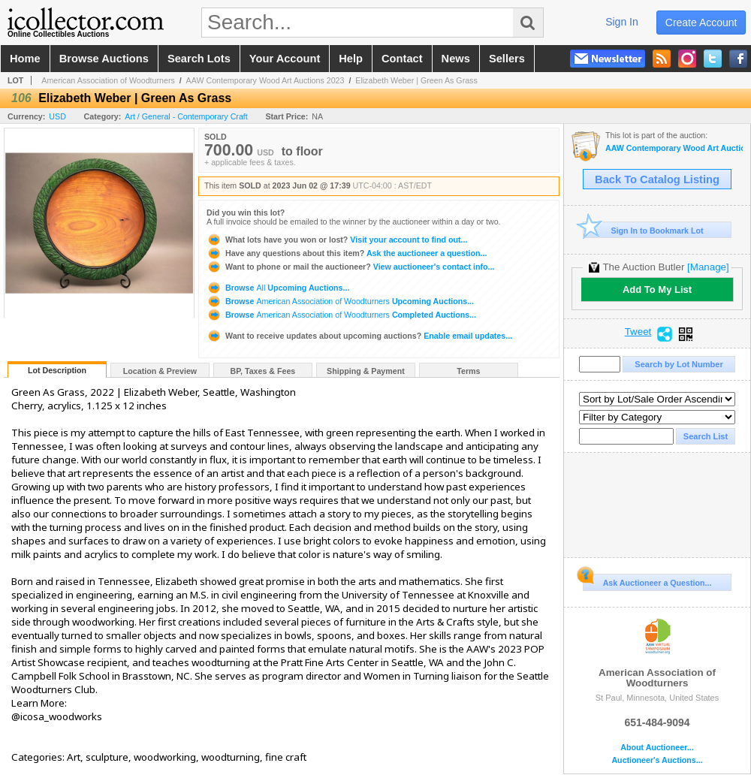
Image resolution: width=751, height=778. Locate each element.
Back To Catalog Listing (657, 179)
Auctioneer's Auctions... (656, 760)
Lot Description (57, 370)
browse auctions (104, 59)
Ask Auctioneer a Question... (647, 580)
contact (402, 59)
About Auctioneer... (656, 747)
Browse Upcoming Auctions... (278, 287)
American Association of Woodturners (108, 80)
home (25, 59)
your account (284, 59)
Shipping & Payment (366, 370)
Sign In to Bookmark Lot (643, 230)
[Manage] (707, 267)
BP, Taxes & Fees (263, 370)
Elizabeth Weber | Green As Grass (416, 80)
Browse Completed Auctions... (341, 314)
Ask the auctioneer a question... (347, 253)
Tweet (638, 332)
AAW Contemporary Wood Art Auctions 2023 (265, 80)
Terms (468, 370)
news (456, 59)
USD (57, 116)
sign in (621, 22)
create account (701, 23)
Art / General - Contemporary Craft (186, 116)
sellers (507, 59)
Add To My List (657, 289)
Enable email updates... (359, 335)
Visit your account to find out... (337, 239)
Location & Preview (160, 370)
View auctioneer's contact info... (350, 266)
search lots (199, 59)
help (351, 59)
